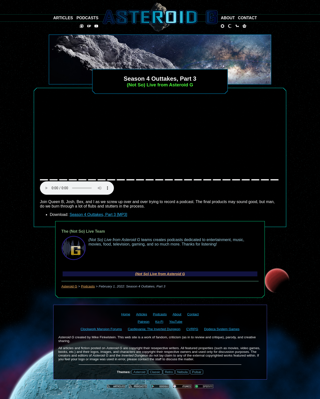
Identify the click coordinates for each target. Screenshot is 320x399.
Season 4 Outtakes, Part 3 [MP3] (98, 214)
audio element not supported (77, 188)
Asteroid (139, 372)
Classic (155, 372)
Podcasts (88, 286)
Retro (169, 372)
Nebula (182, 372)
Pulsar (196, 372)
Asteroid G (69, 286)
